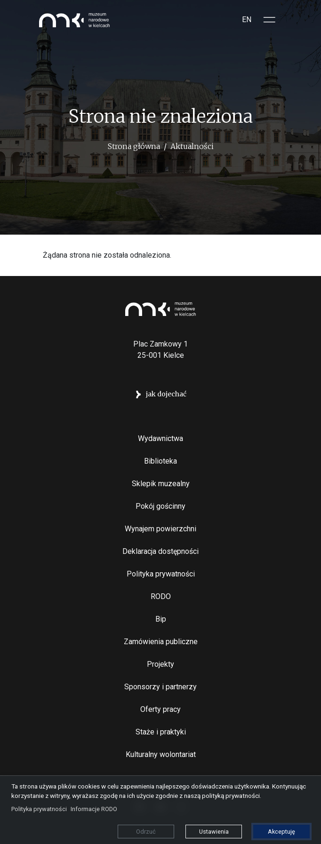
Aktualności (192, 146)
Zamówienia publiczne (161, 641)
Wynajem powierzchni (160, 528)
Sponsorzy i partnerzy (160, 686)
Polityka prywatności (161, 573)
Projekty (160, 664)
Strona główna (134, 146)
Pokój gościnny (160, 506)
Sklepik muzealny (161, 483)
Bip (160, 619)
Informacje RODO (94, 808)
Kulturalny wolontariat (161, 754)
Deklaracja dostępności (160, 551)
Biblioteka (160, 461)
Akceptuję (281, 831)
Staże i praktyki (161, 731)
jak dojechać (166, 394)
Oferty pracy (160, 709)
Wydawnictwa (160, 438)
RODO (161, 596)
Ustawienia (214, 831)
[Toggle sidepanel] (269, 20)
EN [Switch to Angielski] (246, 19)
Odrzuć (146, 831)
